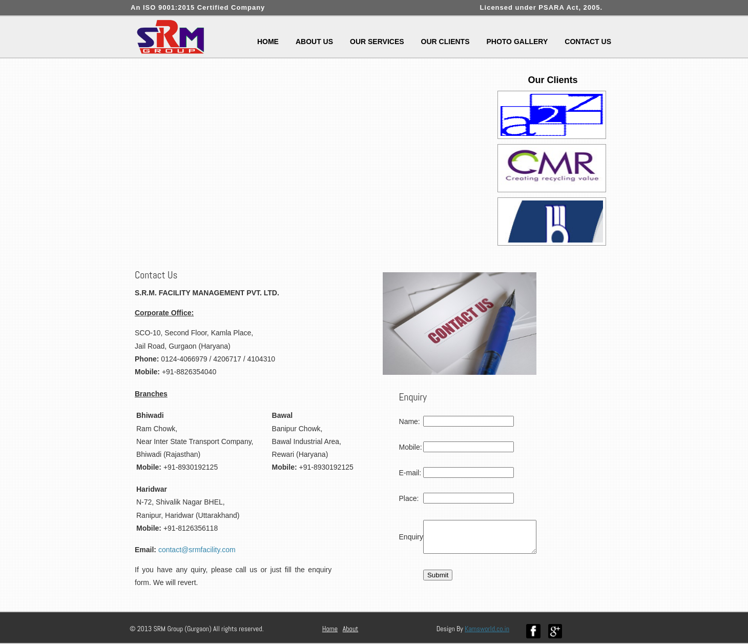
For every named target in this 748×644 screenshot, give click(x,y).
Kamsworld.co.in (487, 628)
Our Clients (445, 41)
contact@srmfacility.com (197, 550)
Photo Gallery (517, 41)
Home (268, 41)
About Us (314, 41)
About (350, 628)
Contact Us (588, 41)
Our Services (377, 41)
